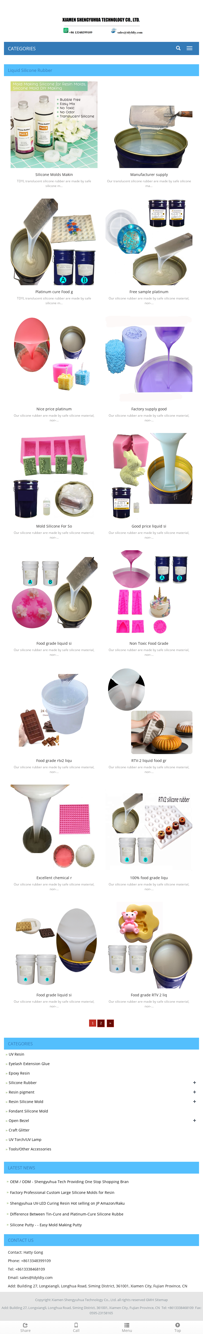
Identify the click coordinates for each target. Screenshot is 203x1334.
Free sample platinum (149, 291)
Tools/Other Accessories (30, 1148)
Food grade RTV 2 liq (149, 994)
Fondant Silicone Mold (28, 1111)
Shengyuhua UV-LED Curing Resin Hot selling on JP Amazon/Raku (67, 1203)
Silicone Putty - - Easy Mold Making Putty (46, 1224)
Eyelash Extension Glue (29, 1063)
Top (177, 1327)
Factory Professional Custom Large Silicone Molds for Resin (62, 1192)
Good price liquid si (149, 526)
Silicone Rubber (23, 1082)
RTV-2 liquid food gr (149, 760)
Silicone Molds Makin (54, 174)
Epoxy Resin (19, 1073)
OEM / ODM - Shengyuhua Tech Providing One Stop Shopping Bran (69, 1181)
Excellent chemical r (54, 877)
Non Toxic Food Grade (149, 643)
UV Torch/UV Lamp (25, 1139)
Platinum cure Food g (54, 291)
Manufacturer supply (149, 174)
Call (76, 1327)
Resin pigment (21, 1092)
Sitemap (161, 1299)
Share (25, 1327)
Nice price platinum (54, 408)
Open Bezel (19, 1120)
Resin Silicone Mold (26, 1101)
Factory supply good (149, 408)
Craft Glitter (19, 1130)
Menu (127, 1327)
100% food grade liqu (149, 877)
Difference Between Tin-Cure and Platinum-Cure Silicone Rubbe (66, 1214)
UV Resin (16, 1054)
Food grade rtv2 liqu (54, 760)
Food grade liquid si (54, 643)
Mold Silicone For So (54, 526)
